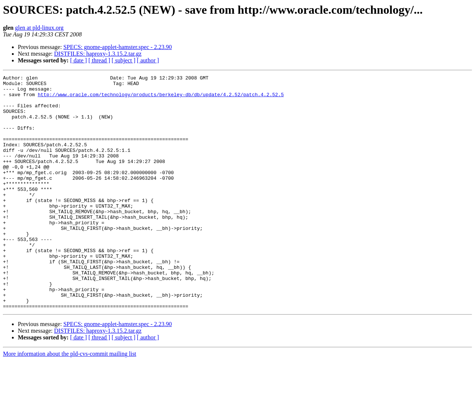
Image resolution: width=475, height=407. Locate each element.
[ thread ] (99, 60)
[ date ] (78, 60)
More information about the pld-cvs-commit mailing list (69, 400)
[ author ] (148, 60)
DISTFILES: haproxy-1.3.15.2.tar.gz (98, 54)
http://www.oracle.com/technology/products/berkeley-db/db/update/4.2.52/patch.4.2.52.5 (161, 98)
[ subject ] (123, 60)
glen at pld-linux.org (39, 28)
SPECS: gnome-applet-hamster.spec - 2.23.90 (117, 47)
